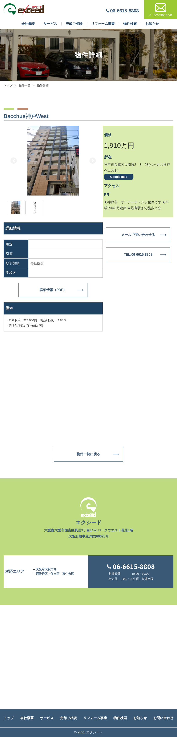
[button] (14, 161)
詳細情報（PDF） (53, 290)
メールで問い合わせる (138, 235)
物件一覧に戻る (88, 454)
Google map (118, 176)
